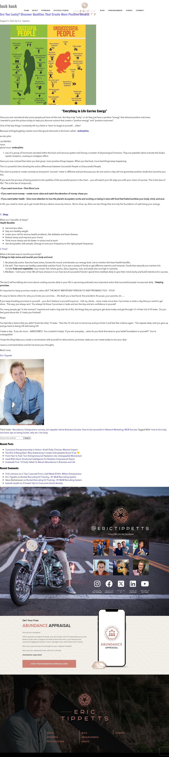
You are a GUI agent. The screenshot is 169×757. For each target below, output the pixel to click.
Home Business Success (69, 429)
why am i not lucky (39, 432)
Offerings (45, 10)
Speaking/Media (115, 10)
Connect (140, 10)
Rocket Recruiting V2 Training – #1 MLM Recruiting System (48, 477)
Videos (129, 10)
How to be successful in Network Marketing (102, 429)
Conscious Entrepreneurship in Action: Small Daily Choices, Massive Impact (41, 449)
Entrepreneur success (35, 429)
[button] (84, 220)
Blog (102, 10)
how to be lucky (158, 429)
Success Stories (61, 10)
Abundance (18, 429)
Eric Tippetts (6, 355)
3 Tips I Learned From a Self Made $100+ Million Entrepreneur (52, 473)
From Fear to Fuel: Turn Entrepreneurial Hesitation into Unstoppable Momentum (43, 456)
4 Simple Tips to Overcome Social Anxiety (43, 483)
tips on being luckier (19, 432)
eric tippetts (51, 429)
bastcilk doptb (12, 483)
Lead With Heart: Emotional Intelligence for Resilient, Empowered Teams (40, 459)
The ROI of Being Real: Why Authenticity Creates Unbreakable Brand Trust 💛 (42, 452)
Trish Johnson (11, 473)
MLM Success (131, 429)
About (35, 10)
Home (26, 10)
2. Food (3, 249)
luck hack (4, 432)
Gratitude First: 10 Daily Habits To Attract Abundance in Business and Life (40, 462)
